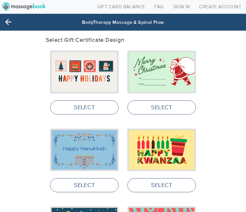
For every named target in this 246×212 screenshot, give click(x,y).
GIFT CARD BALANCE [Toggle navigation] (121, 6)
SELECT (84, 107)
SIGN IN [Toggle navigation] (181, 6)
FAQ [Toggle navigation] (158, 6)
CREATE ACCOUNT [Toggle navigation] (220, 6)
